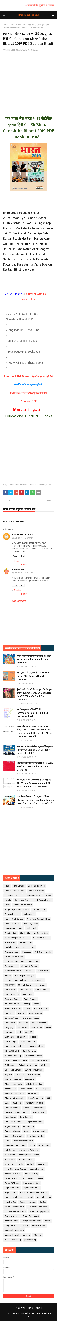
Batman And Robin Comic (16, 1037)
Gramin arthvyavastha (14, 1136)
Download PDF (28, 401)
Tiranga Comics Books (31, 1221)
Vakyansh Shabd (12, 1226)
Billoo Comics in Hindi (14, 957)
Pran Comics (10, 942)
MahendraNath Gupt (13, 1056)
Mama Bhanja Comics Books (17, 938)
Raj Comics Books (22, 900)
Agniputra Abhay (12, 952)
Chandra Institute (12, 1108)
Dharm (36, 1004)
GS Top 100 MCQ (12, 1051)
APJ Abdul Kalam (12, 1004)
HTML (7, 1141)
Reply (15, 556)
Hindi (7, 886)
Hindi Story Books (30, 924)
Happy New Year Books (23, 1141)
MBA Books (10, 1159)
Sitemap (39, 1308)
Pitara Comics (26, 990)
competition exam (12, 895)
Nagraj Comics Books (23, 905)
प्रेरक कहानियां (9, 985)
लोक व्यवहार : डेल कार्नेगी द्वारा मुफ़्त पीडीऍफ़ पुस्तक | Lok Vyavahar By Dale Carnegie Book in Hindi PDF (35, 749)
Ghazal (26, 1131)
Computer (9, 1013)
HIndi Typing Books (35, 1136)
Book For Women (35, 1098)
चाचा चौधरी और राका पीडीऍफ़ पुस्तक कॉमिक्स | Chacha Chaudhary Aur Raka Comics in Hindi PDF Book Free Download (35, 800)
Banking (26, 1004)
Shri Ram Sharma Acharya (16, 980)
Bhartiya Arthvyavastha (15, 1098)
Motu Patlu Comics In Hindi (38, 919)
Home (5, 25)
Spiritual (36, 909)
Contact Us (20, 1308)
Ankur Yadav (10, 1089)
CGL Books (17, 1103)
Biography (9, 1027)
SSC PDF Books (24, 985)
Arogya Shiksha (25, 1089)
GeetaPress (27, 994)
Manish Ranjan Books (14, 1164)
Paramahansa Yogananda (16, 1060)
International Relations (28, 1150)
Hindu (7, 905)
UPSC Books (10, 1023)
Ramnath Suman (44, 1197)
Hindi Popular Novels (42, 900)
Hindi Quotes (43, 1145)
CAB (7, 1103)
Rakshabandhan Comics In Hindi (34, 1193)
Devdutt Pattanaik (28, 1042)
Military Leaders (36, 1169)
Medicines (42, 1164)
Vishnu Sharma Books (14, 1230)
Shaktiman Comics (31, 1018)
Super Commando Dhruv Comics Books (21, 961)
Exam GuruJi (28, 1126)
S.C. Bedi (44, 1065)
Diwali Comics (26, 1117)
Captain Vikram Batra (34, 1103)
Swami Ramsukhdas (33, 1070)
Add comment (19, 601)
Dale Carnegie (11, 1042)
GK (11, 25)
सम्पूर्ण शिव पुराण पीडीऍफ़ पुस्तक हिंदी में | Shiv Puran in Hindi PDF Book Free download (34, 659)
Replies (17, 561)
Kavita (48, 1027)
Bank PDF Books (41, 1009)
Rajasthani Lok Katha (28, 1065)
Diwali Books (10, 1117)
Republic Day (10, 1202)
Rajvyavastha (10, 1193)
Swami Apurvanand (31, 1216)
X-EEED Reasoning (13, 1240)
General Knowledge (38, 484)
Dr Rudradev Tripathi (13, 1122)
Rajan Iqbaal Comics (13, 928)
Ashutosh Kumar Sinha (14, 1093)
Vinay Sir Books (38, 1226)
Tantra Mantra (30, 999)
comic (31, 947)
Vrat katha (23, 1023)
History (8, 976)
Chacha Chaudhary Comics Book (34, 933)
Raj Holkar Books (12, 1188)
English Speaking (12, 1126)
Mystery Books (35, 1013)
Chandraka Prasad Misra (33, 1108)
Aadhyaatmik (29, 914)
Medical (30, 1164)
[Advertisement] (28, 81)
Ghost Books (36, 1027)
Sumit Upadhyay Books (39, 1211)
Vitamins (37, 1235)
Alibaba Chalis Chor (34, 1084)
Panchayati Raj (31, 1174)
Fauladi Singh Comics (14, 919)
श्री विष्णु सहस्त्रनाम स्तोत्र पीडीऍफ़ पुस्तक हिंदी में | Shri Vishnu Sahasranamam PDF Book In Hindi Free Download (34, 783)
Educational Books (18, 484)
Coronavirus (22, 1027)
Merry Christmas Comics (15, 1169)
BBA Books (33, 1093)
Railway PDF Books (13, 1009)
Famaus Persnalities (34, 1046)
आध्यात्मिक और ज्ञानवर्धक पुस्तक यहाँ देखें (29, 393)
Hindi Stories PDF (12, 924)
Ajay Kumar (30, 1079)
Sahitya (43, 1202)
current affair (42, 971)
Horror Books (10, 990)
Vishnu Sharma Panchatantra (17, 1235)
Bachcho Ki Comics (36, 886)
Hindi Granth (31, 928)
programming (30, 1240)
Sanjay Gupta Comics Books (17, 909)
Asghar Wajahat (43, 1089)
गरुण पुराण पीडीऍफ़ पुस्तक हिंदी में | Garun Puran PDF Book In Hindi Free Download (33, 676)
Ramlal (30, 1197)
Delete (21, 556)
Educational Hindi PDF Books (28, 416)
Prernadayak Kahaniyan (25, 976)
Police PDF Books (12, 1183)
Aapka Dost (10, 50)
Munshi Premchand (34, 1056)
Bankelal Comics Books (15, 947)
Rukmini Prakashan (28, 1202)
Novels (8, 900)
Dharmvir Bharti (39, 1112)
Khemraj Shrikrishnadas (29, 1155)
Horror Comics (37, 980)
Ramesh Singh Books (14, 1197)
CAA (48, 1098)
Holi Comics (10, 1150)
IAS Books (21, 1013)
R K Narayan (10, 1065)
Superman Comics (13, 999)
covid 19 (28, 1032)
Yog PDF (8, 1075)
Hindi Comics (18, 886)
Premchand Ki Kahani (40, 1060)
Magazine (26, 952)
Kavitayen (9, 1032)
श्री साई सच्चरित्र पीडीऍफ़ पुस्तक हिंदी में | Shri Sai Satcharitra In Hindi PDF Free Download (35, 766)
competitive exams (32, 895)
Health (32, 1145)
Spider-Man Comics (13, 1070)
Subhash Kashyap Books (15, 1211)
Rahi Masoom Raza (31, 1183)
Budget (33, 1037)
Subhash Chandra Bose (37, 1207)
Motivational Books (13, 971)
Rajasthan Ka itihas (31, 1188)
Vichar (25, 1226)
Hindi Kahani (40, 985)
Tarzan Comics (11, 1221)
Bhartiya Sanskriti (39, 1023)
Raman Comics (41, 990)
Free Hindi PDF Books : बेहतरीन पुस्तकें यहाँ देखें (28, 376)
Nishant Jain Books (13, 1174)
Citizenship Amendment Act (17, 1112)
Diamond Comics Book (14, 891)
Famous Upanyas (12, 914)
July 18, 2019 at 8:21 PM (23, 573)
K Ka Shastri (10, 1155)
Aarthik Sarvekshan (13, 1079)
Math (19, 1032)
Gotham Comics (40, 1131)
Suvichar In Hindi (12, 1216)
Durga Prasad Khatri (34, 1122)
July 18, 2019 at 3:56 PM (23, 538)
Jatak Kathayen (29, 1051)
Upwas (27, 1009)
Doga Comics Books (13, 1046)
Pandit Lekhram (11, 1178)
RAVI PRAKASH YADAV (22, 535)
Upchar (47, 1221)
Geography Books (12, 1131)
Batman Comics (12, 994)
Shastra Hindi (10, 933)
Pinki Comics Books (43, 952)
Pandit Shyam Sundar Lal (32, 1178)
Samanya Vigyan (12, 1018)
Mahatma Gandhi (26, 1159)
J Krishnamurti (26, 942)
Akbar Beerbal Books (13, 1084)
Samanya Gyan (11, 966)
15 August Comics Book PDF (28, 1075)
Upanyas (47, 895)
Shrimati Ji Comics (29, 966)
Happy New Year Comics (15, 1145)
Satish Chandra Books (14, 1207)
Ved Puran (29, 971)
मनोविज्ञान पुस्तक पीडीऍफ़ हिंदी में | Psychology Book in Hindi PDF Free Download (32, 712)
